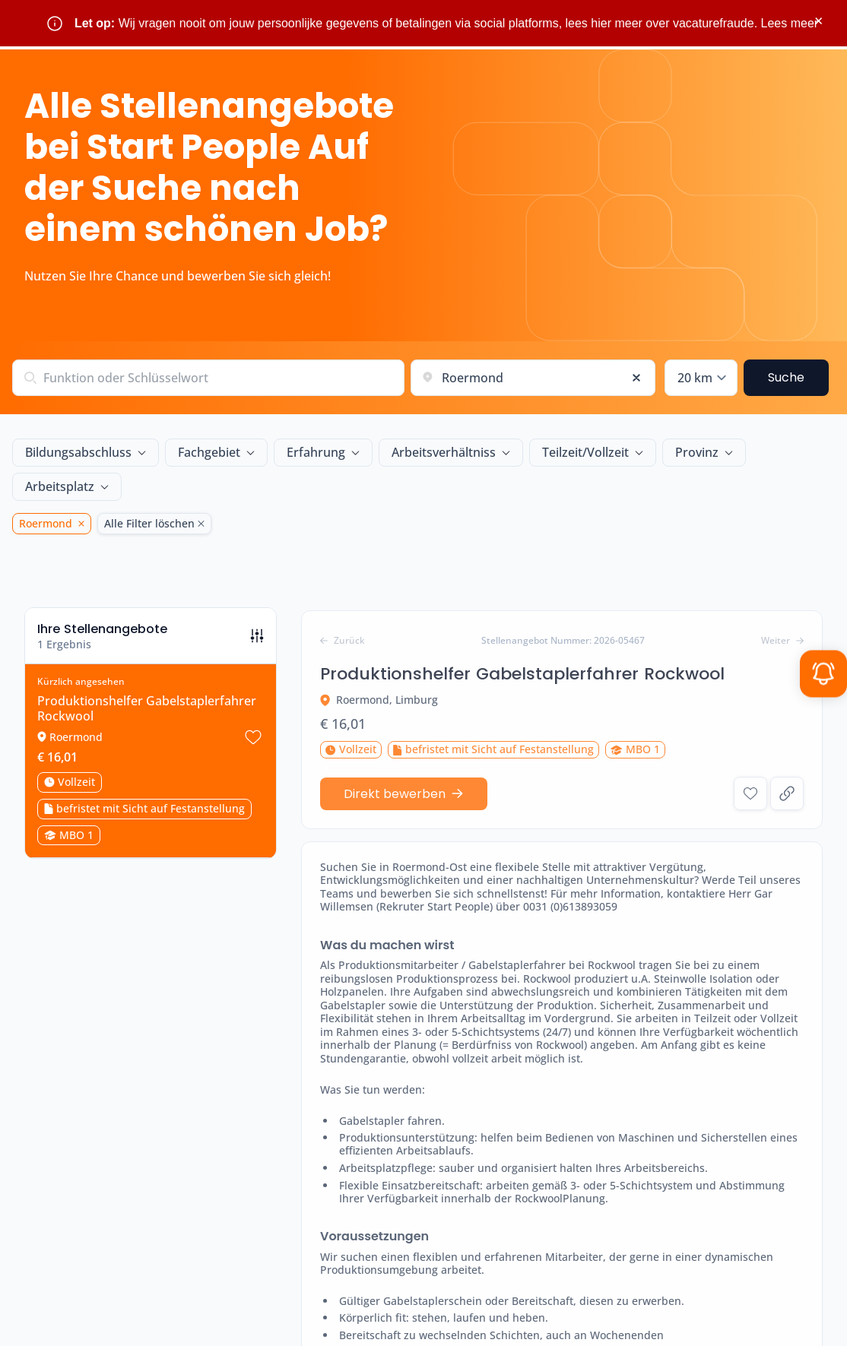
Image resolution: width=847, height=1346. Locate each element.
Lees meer (790, 23)
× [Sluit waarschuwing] (818, 21)
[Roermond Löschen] (78, 524)
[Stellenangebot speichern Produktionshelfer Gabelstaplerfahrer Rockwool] (253, 713)
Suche (786, 377)
